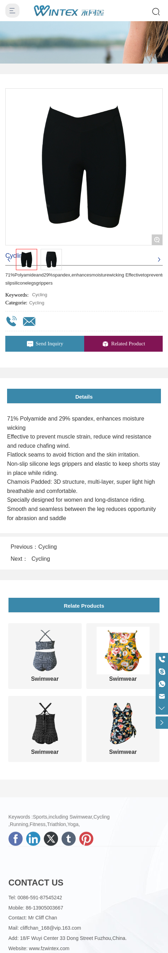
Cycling (36, 302)
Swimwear (45, 679)
